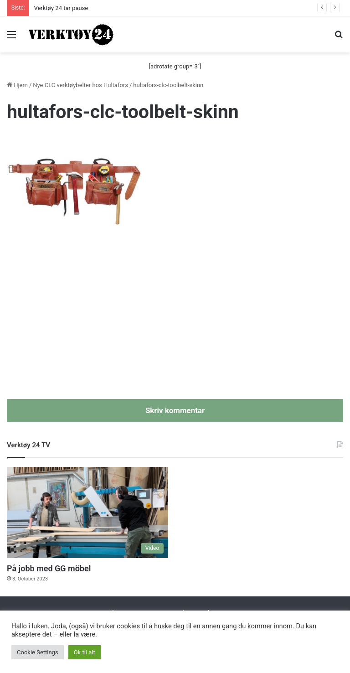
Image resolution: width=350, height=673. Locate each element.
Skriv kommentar (175, 410)
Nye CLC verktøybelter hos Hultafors (80, 85)
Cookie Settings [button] (37, 652)
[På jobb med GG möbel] (87, 512)
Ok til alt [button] (84, 652)
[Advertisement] (175, 321)
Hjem (17, 85)
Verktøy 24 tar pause (61, 8)
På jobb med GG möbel (49, 568)
